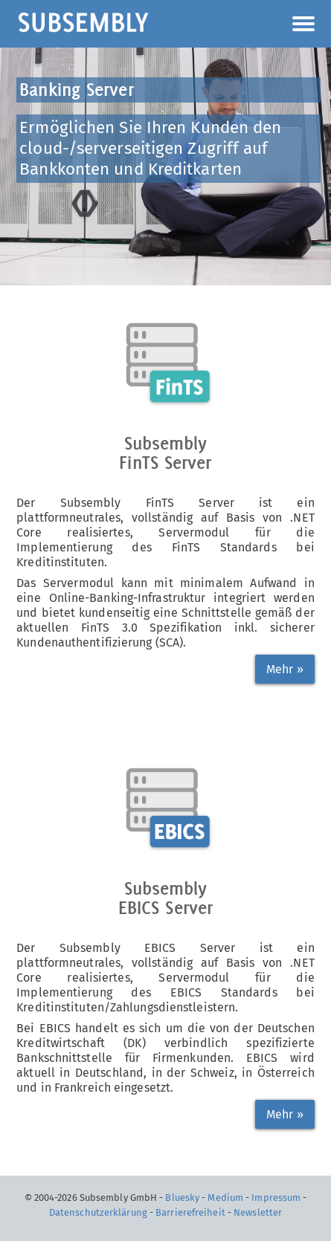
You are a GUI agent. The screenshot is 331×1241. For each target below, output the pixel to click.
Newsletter (258, 1212)
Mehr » (284, 669)
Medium (225, 1197)
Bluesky (182, 1197)
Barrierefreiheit (190, 1212)
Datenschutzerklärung (98, 1212)
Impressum (276, 1197)
